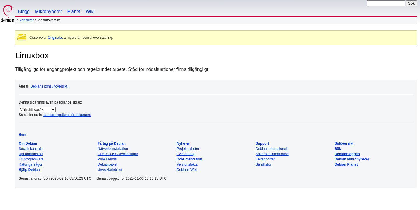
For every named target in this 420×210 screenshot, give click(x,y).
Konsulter (27, 20)
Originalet (55, 38)
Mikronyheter (48, 11)
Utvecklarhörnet (110, 170)
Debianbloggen (347, 154)
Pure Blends (107, 159)
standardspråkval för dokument (67, 115)
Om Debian (28, 143)
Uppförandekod (31, 154)
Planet (73, 11)
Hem (22, 135)
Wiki (90, 11)
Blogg (24, 11)
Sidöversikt (344, 143)
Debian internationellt (272, 149)
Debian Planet (346, 164)
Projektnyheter (188, 149)
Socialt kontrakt (31, 149)
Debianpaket (107, 164)
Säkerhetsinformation (272, 154)
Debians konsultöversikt (48, 86)
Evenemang (186, 154)
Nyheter (183, 143)
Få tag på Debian (112, 143)
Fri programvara (31, 159)
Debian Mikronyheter (352, 159)
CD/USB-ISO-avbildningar (118, 154)
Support (262, 143)
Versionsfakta (187, 164)
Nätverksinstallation (113, 149)
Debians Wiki (187, 170)
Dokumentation (189, 159)
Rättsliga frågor (30, 164)
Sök (338, 149)
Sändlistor (263, 164)
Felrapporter (265, 159)
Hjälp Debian (29, 170)
